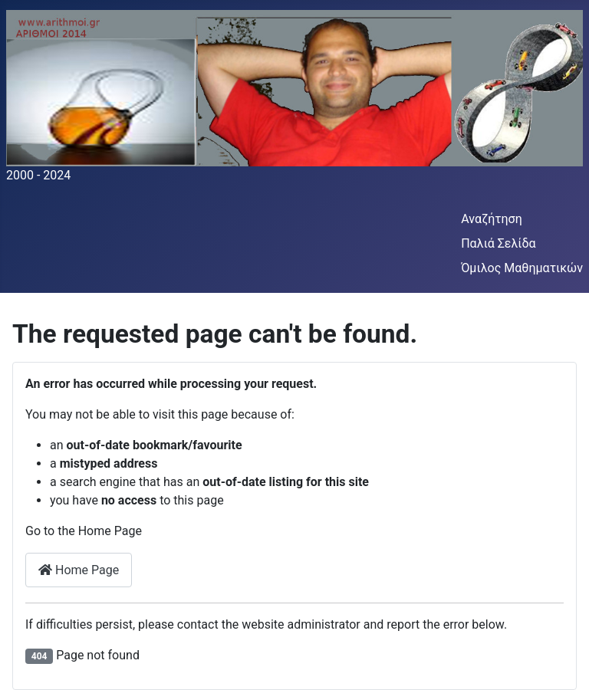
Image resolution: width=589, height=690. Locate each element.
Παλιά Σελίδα (498, 243)
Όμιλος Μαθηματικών (522, 268)
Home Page (78, 570)
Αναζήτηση (491, 219)
